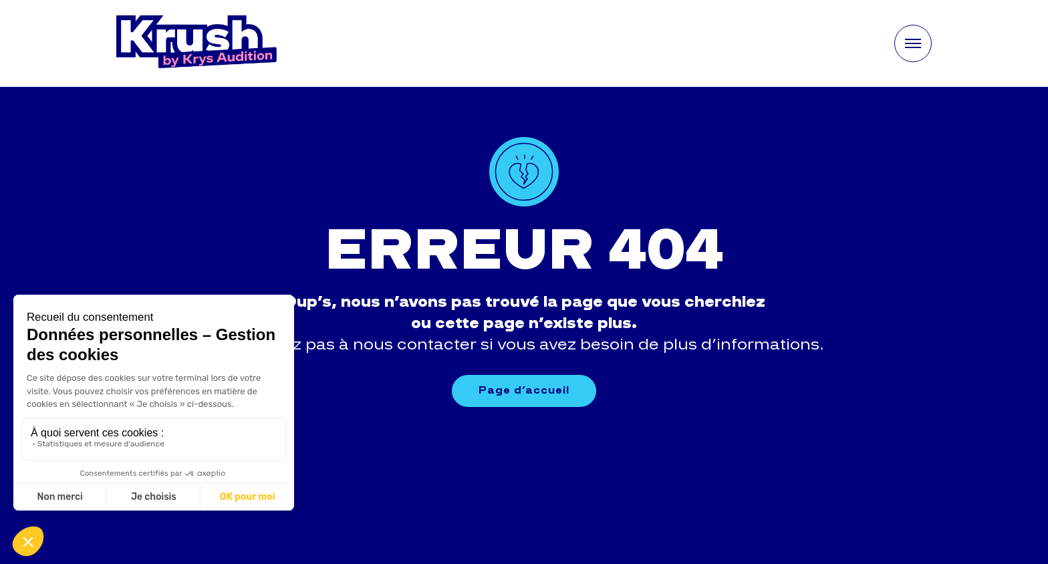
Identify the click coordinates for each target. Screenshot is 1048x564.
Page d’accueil (524, 390)
